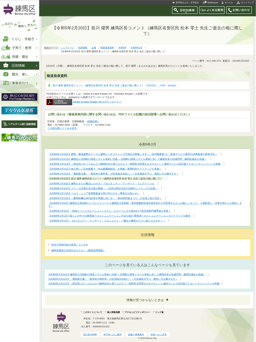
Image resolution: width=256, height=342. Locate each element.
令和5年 (122, 48)
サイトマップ (247, 2)
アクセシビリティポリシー (137, 312)
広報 (94, 48)
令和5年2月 (136, 48)
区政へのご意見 (159, 334)
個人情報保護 (113, 312)
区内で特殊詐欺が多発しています (69, 244)
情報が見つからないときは (145, 300)
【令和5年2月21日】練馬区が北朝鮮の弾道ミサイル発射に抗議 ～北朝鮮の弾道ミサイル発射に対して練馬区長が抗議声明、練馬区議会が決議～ (127, 274)
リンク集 (159, 312)
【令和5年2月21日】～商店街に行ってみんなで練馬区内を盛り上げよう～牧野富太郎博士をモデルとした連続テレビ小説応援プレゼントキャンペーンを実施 (133, 283)
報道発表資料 (107, 48)
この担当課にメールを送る (62, 128)
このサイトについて (92, 312)
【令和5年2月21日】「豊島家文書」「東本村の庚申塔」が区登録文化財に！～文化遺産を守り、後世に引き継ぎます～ (113, 279)
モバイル (228, 2)
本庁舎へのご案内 (112, 334)
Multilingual (213, 2)
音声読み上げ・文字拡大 (187, 2)
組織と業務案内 (136, 334)
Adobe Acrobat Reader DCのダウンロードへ (84, 101)
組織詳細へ (93, 121)
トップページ (67, 48)
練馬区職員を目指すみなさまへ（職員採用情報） (78, 250)
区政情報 (82, 48)
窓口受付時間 (90, 334)
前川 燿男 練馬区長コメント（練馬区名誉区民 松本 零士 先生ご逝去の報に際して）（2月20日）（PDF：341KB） (115, 85)
